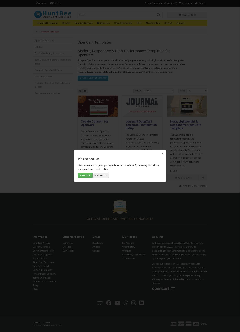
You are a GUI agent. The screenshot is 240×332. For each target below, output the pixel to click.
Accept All (85, 175)
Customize (101, 175)
